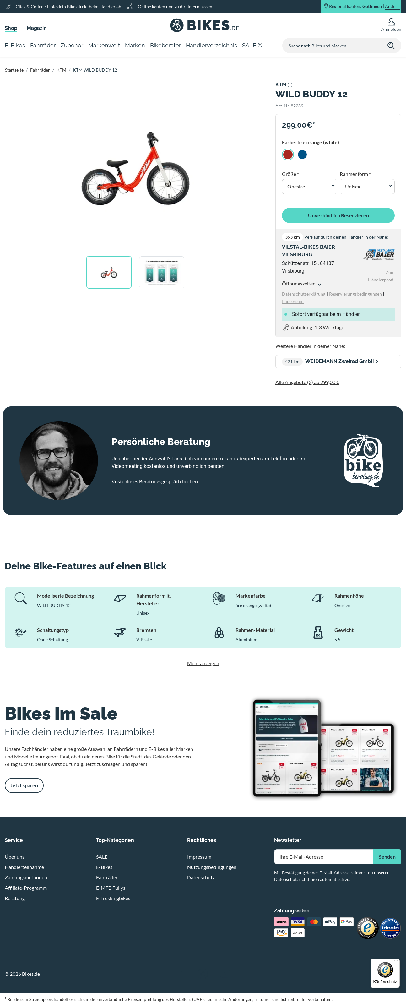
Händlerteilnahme (24, 867)
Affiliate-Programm (26, 888)
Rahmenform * (355, 174)
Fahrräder (40, 70)
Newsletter (287, 840)
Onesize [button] (296, 186)
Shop (11, 28)
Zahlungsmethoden (26, 877)
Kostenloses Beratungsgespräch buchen (154, 481)
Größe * (290, 174)
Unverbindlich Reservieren (338, 215)
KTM (61, 70)
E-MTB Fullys (110, 888)
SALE (101, 857)
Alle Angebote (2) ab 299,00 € (307, 382)
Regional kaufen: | (364, 6)
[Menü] (396, 962)
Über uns (14, 857)
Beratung (15, 898)
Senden (387, 857)
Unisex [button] (352, 186)
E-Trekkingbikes (113, 898)
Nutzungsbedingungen (211, 867)
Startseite (14, 70)
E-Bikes (104, 867)
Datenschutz (201, 877)
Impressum (199, 857)
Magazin (37, 28)
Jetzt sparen (24, 785)
